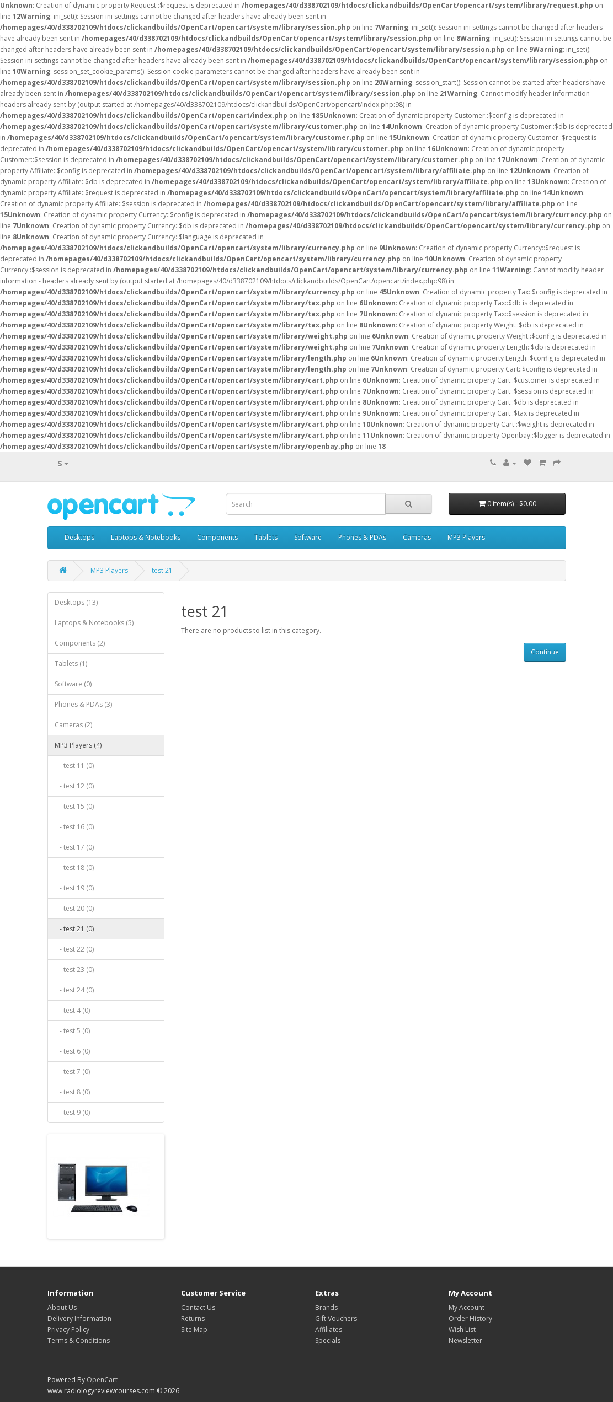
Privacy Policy (68, 1329)
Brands (326, 1307)
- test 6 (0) (72, 1051)
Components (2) (80, 643)
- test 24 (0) (74, 990)
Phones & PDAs (362, 537)
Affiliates (328, 1329)
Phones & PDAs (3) (83, 704)
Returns (193, 1318)
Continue (545, 652)
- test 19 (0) (74, 888)
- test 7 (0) (72, 1071)
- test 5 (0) (72, 1030)
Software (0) (73, 684)
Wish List (462, 1329)
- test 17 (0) (74, 847)
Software (308, 537)
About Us (62, 1307)
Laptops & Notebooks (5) (94, 622)
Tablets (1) (71, 663)
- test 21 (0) (74, 928)
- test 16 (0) (74, 826)
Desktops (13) (76, 602)
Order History (470, 1318)
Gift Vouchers (336, 1318)
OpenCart (102, 1379)
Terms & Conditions (78, 1340)
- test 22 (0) (74, 949)
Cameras (417, 537)
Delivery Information (79, 1318)
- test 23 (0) (74, 969)
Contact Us (198, 1307)
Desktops (79, 537)
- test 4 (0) (72, 1010)
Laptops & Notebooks (145, 537)
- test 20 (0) (74, 908)
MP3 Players (466, 537)
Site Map (194, 1329)
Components (217, 537)
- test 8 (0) (72, 1092)
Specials (327, 1340)
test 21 (162, 570)
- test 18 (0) (74, 867)
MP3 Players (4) (78, 745)
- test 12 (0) (74, 786)
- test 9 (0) (72, 1112)
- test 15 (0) (74, 806)
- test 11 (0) (74, 765)
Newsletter (465, 1340)
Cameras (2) (73, 724)
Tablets (266, 537)
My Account (466, 1307)
